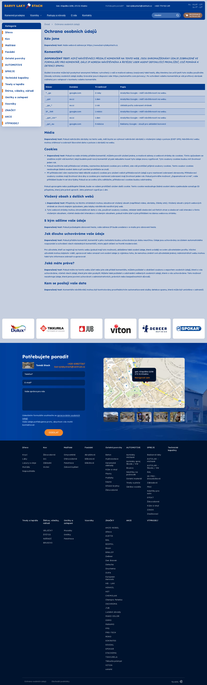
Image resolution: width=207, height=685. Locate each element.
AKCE (7, 116)
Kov (6, 39)
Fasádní (8, 52)
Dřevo (7, 32)
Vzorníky (9, 103)
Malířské (8, 45)
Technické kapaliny (15, 77)
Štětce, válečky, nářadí (18, 90)
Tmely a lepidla (13, 84)
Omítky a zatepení (15, 97)
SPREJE (8, 71)
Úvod (47, 24)
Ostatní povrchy (13, 58)
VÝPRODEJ (10, 123)
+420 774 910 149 (162, 6)
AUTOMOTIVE (12, 64)
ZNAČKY (9, 110)
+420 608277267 (76, 363)
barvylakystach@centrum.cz (139, 6)
